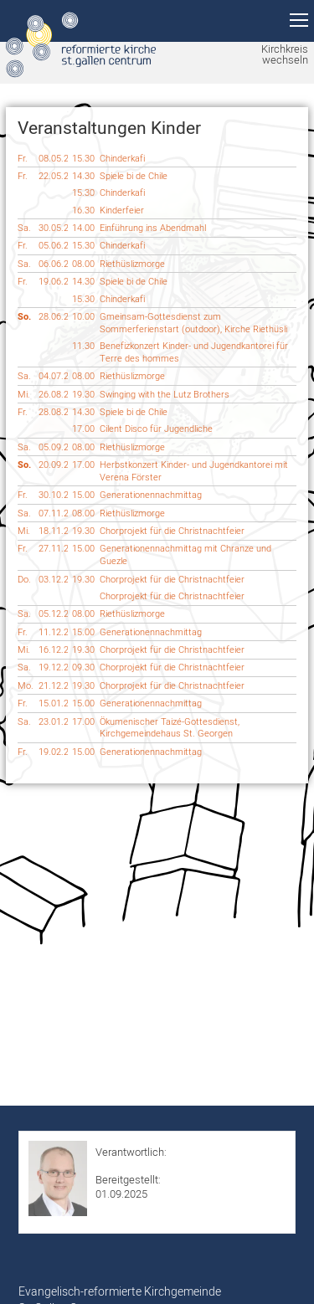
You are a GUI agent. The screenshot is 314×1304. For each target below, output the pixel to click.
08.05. (53, 158)
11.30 (83, 345)
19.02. (53, 752)
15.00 (83, 494)
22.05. (53, 176)
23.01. (53, 722)
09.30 (83, 667)
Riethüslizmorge (132, 263)
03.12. (53, 579)
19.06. (53, 281)
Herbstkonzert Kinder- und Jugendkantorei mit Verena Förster (194, 471)
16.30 (83, 210)
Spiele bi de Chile (133, 175)
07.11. (53, 513)
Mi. (24, 394)
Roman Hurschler (136, 1165)
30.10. (53, 495)
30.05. (53, 228)
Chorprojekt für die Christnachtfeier (172, 530)
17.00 (83, 428)
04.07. (53, 376)
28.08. (53, 412)
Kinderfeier (122, 210)
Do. (24, 579)
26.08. (53, 394)
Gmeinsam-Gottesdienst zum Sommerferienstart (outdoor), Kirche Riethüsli (193, 323)
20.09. (53, 465)
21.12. (53, 686)
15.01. (53, 703)
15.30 (83, 158)
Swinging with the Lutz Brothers (164, 394)
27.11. (53, 548)
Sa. (24, 227)
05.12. (53, 614)
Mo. (25, 685)
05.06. (53, 245)
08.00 (83, 263)
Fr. (23, 158)
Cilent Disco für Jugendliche (156, 428)
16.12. (53, 650)
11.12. (53, 632)
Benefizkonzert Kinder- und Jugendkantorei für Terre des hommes (194, 352)
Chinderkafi (122, 158)
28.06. (53, 317)
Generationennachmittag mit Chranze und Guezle (185, 554)
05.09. (53, 447)
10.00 (83, 316)
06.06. (53, 264)
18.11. (53, 531)
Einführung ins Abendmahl (153, 227)
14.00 (83, 227)
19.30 (83, 394)
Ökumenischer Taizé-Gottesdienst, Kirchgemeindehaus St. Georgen (169, 728)
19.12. (53, 667)
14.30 (83, 175)
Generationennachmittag (151, 494)
